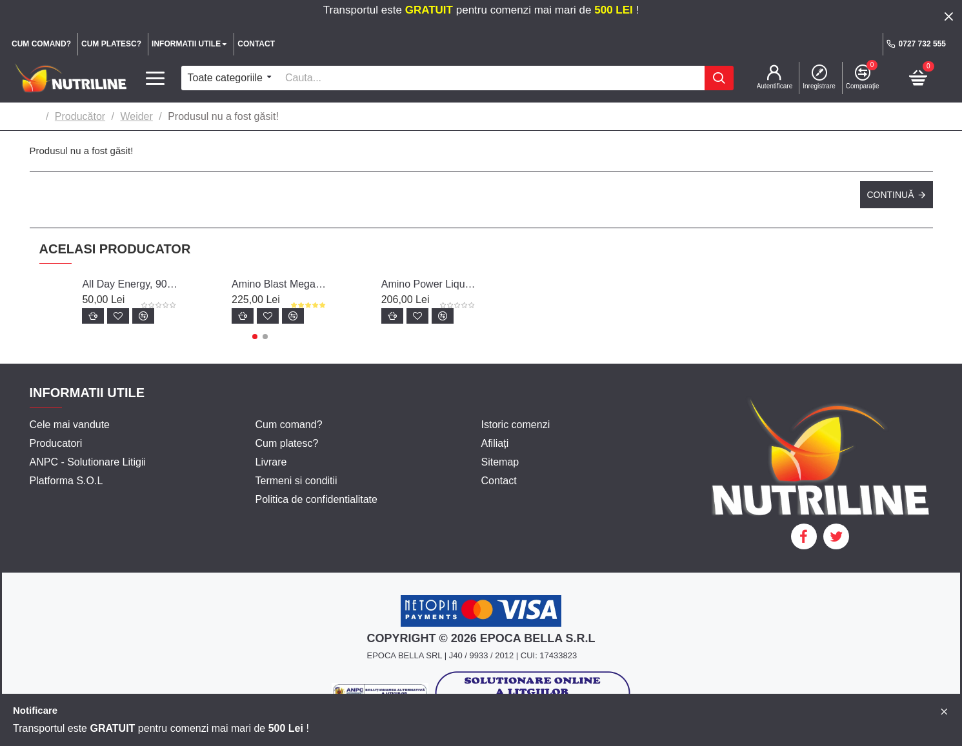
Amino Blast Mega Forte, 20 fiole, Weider (279, 284)
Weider (136, 116)
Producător (80, 116)
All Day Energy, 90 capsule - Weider (129, 284)
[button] (254, 336)
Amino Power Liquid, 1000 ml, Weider (429, 284)
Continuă (890, 195)
